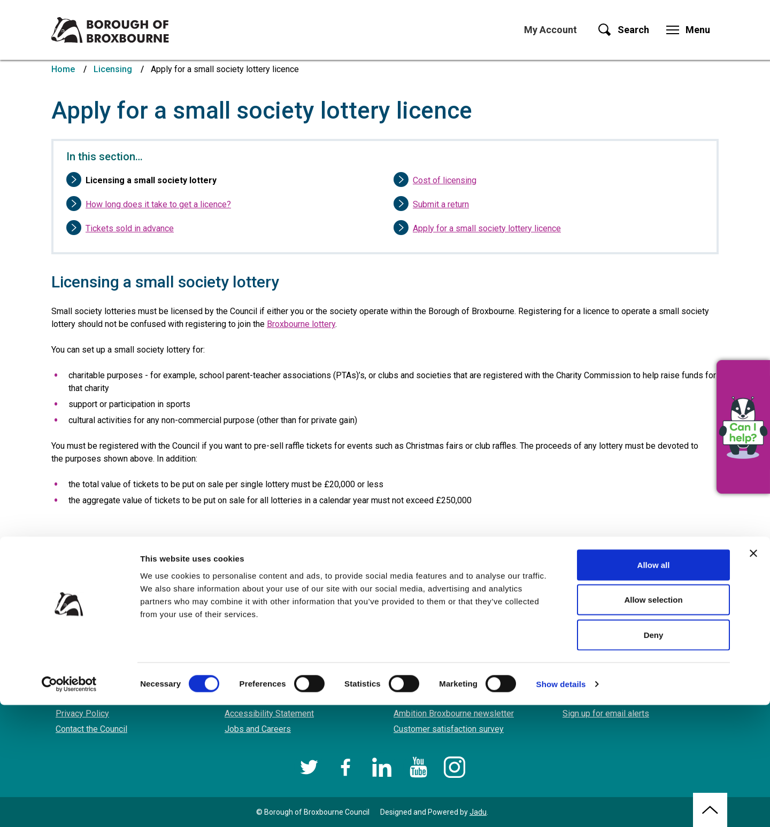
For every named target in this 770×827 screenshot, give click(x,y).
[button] (743, 427)
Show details (561, 805)
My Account (550, 29)
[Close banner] (753, 675)
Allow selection (653, 722)
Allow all (653, 686)
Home (63, 69)
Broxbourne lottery (301, 324)
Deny (654, 756)
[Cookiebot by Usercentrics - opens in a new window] (69, 806)
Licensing (113, 69)
